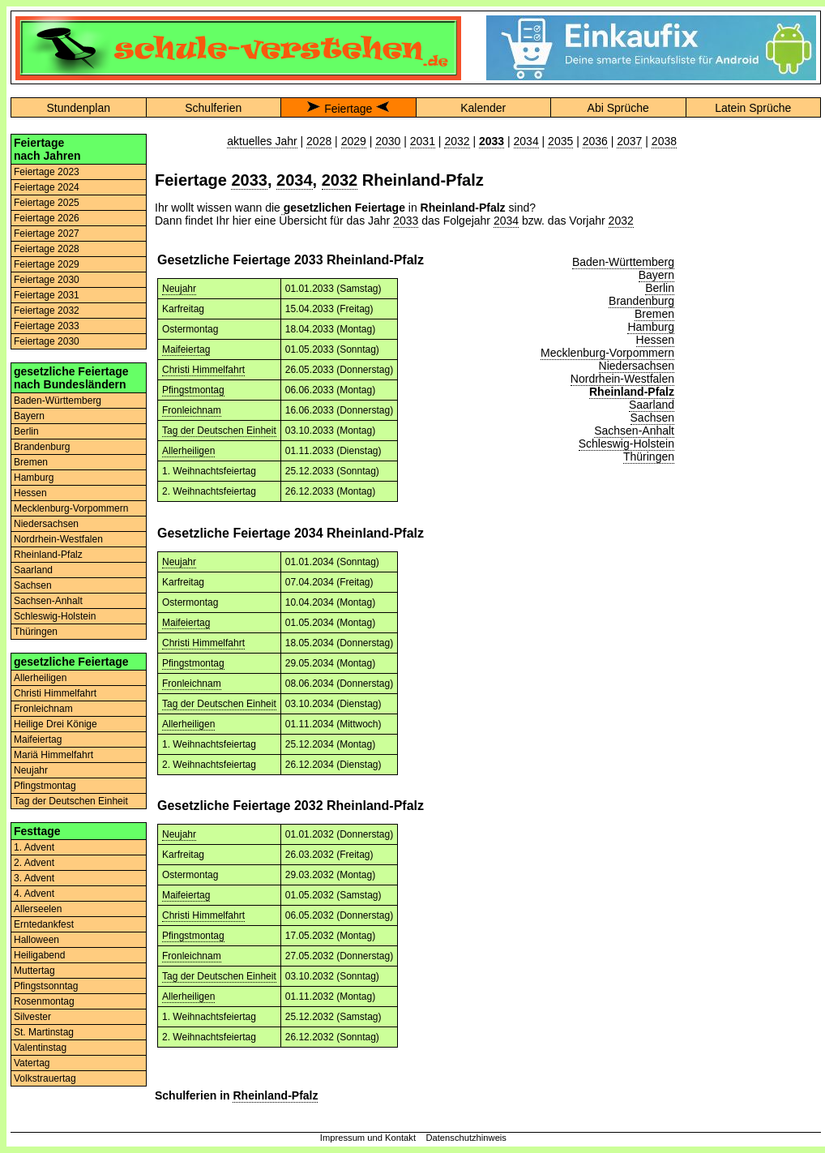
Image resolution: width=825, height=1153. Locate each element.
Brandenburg (42, 446)
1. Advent (34, 847)
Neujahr (31, 770)
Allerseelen (38, 909)
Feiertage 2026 (46, 218)
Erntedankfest (44, 924)
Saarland (33, 570)
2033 (249, 180)
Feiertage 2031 (46, 295)
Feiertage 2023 (46, 172)
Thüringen (36, 631)
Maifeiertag (38, 739)
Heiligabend (39, 955)
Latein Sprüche (753, 107)
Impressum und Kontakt (368, 1137)
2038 (664, 141)
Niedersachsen (46, 523)
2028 (318, 141)
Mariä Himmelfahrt (53, 755)
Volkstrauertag (45, 1078)
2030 (387, 141)
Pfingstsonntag (46, 986)
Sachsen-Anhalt (48, 601)
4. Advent (34, 893)
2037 (629, 141)
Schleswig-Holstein (55, 616)
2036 (595, 141)
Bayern (29, 416)
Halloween (36, 939)
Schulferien (213, 107)
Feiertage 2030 (46, 279)
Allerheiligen (40, 678)
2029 (353, 141)
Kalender (483, 107)
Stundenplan (78, 107)
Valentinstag (40, 1047)
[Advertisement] (753, 184)
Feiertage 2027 (46, 233)
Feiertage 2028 (46, 249)
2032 (456, 141)
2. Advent (34, 862)
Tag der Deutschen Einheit (71, 801)
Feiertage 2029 (46, 264)
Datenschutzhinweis (466, 1137)
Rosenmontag (44, 1001)
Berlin (26, 431)
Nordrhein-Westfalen (58, 539)
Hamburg (33, 477)
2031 (422, 141)
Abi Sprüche (618, 107)
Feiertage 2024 (46, 187)
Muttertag (34, 970)
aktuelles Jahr (262, 141)
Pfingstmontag (45, 785)
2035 (560, 141)
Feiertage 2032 (46, 310)
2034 (526, 141)
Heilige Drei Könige (55, 724)
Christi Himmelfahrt (55, 693)
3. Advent (34, 878)
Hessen (30, 493)
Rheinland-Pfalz (48, 554)
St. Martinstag (44, 1032)
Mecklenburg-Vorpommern (71, 508)
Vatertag (31, 1063)
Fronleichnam (43, 708)
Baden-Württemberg (57, 400)
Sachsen (33, 585)
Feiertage (348, 108)
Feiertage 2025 (46, 202)
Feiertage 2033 (46, 326)
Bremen (31, 462)
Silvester (32, 1016)
